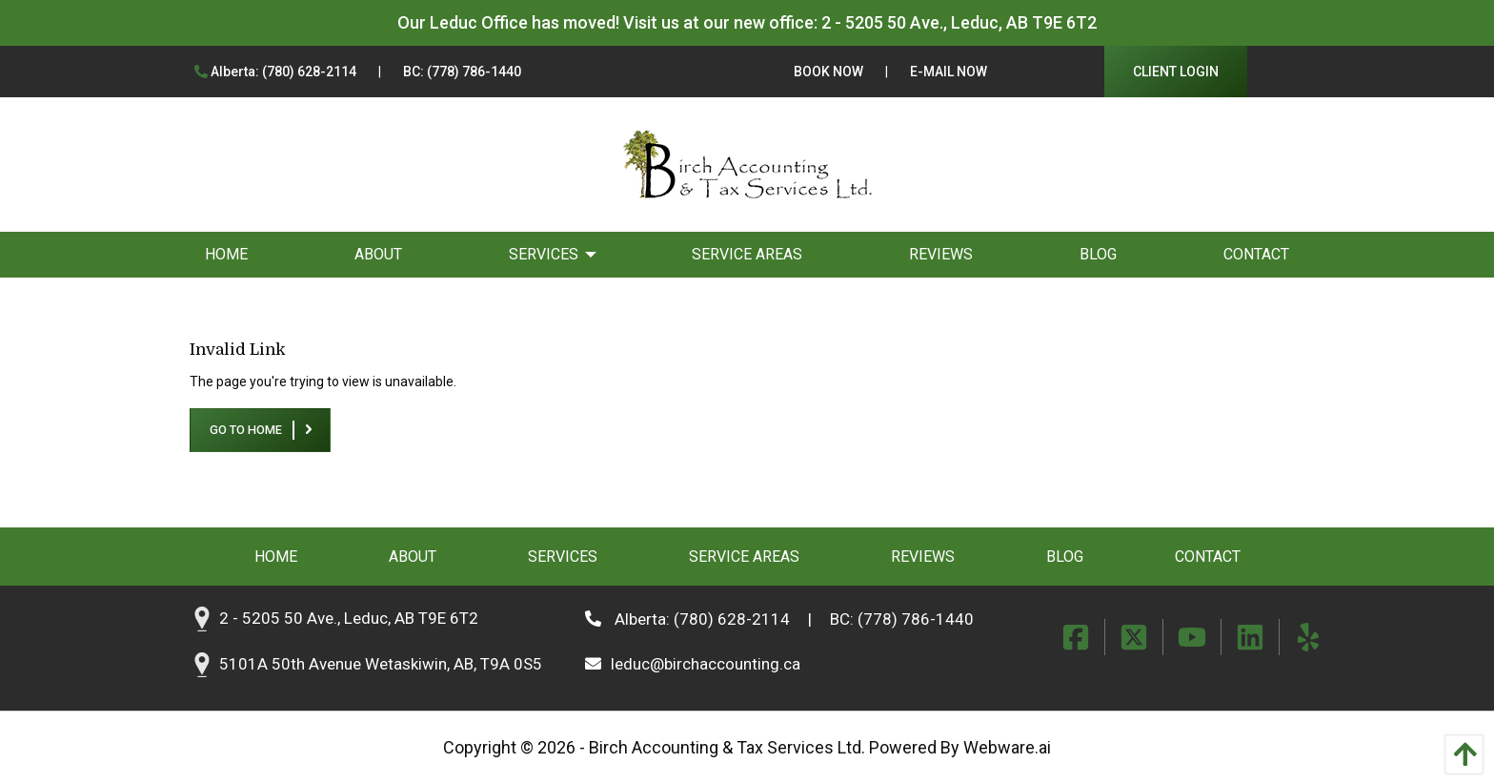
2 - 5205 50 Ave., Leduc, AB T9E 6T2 (959, 22)
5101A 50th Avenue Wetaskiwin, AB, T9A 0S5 (380, 663)
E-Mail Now (948, 71)
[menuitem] (226, 255)
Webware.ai (1007, 747)
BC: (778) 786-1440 (462, 71)
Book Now (828, 71)
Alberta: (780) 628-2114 (275, 71)
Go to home (246, 430)
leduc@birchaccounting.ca (692, 663)
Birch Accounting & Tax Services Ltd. (727, 747)
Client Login (1176, 71)
